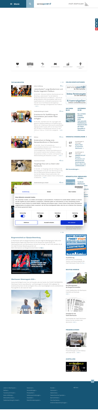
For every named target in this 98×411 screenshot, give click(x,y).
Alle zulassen (71, 222)
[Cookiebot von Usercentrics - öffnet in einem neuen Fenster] (76, 187)
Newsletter (30, 399)
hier (42, 248)
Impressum (53, 392)
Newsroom (30, 389)
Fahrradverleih (82, 121)
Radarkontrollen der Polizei (82, 126)
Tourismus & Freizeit (9, 394)
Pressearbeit (30, 394)
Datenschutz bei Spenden (57, 397)
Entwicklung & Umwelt (80, 66)
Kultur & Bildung (55, 65)
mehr (67, 295)
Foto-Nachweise (54, 402)
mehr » (37, 106)
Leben (17, 65)
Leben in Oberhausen (9, 389)
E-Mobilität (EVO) (81, 119)
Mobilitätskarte (82, 123)
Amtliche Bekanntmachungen (58, 404)
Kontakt (52, 389)
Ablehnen (26, 222)
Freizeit (42, 65)
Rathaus (30, 65)
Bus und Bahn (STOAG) (82, 115)
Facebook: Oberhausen (81, 183)
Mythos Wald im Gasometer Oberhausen (79, 147)
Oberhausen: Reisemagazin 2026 (22, 280)
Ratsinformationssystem (33, 402)
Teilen (76, 389)
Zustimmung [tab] (25, 191)
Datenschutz (53, 394)
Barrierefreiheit (54, 399)
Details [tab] (49, 191)
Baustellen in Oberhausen (81, 130)
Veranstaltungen (31, 392)
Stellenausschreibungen (33, 397)
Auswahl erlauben (49, 222)
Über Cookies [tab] (72, 191)
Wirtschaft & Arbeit (68, 65)
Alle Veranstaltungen (72, 170)
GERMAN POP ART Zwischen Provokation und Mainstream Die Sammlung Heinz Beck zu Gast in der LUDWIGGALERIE (80, 161)
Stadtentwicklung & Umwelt (11, 402)
